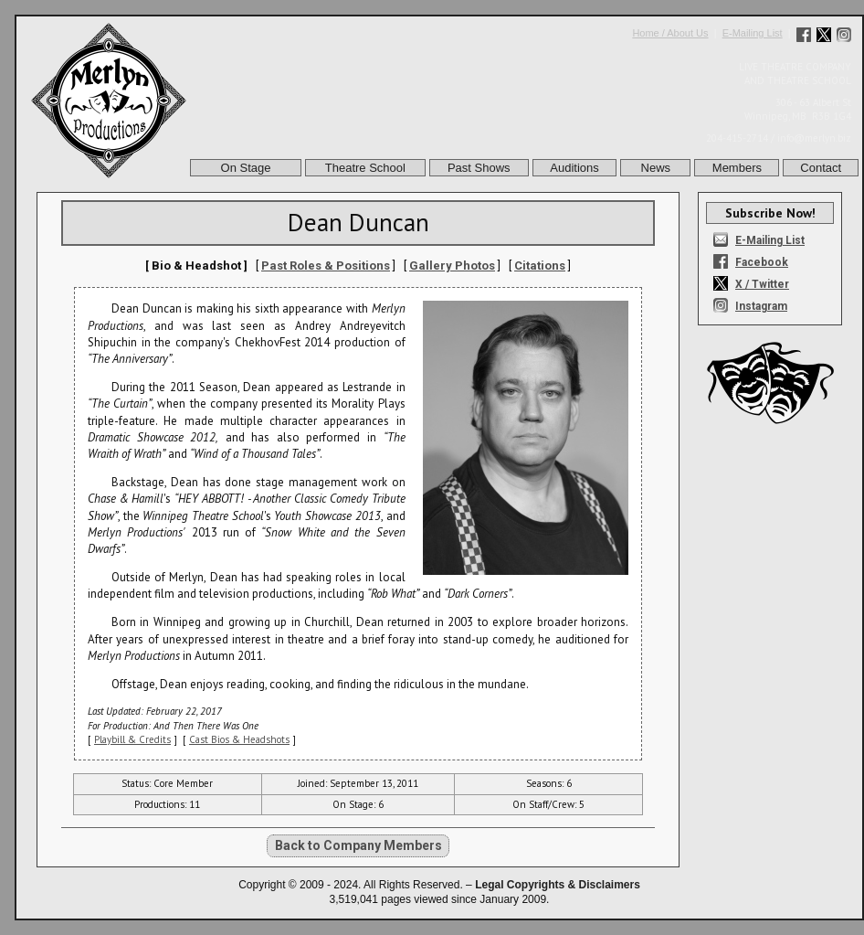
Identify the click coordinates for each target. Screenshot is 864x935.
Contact (820, 168)
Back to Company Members (358, 845)
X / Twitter (762, 284)
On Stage (246, 168)
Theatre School (365, 168)
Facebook (761, 262)
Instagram (761, 306)
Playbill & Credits (132, 739)
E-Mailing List (752, 32)
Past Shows (479, 168)
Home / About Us (670, 32)
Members (737, 168)
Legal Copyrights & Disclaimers (557, 884)
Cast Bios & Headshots (239, 739)
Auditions (574, 168)
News (656, 168)
